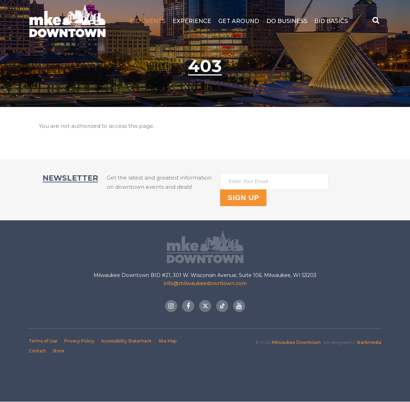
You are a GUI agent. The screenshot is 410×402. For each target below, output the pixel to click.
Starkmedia (368, 342)
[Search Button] (376, 21)
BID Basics (331, 21)
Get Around (238, 21)
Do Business (286, 21)
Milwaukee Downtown (67, 21)
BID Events (147, 21)
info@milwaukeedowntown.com (205, 283)
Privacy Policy (79, 341)
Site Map (167, 341)
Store (58, 350)
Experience (192, 21)
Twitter (205, 306)
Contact (37, 350)
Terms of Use (43, 341)
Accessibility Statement (126, 341)
